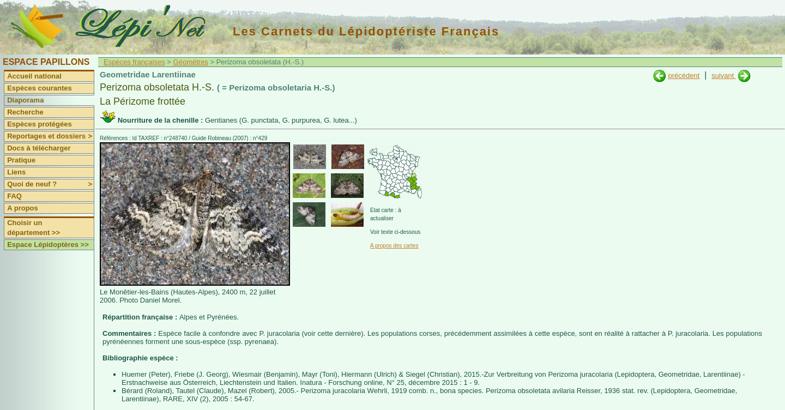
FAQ (14, 196)
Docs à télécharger (38, 148)
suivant (723, 75)
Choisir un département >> (33, 228)
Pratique (21, 160)
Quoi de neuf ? (50, 184)
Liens (16, 172)
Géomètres (190, 62)
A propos (22, 208)
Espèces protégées (39, 124)
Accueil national (34, 76)
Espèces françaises (134, 62)
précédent (683, 75)
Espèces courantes (39, 88)
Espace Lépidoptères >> (48, 244)
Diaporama (25, 100)
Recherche (25, 112)
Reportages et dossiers (50, 136)
